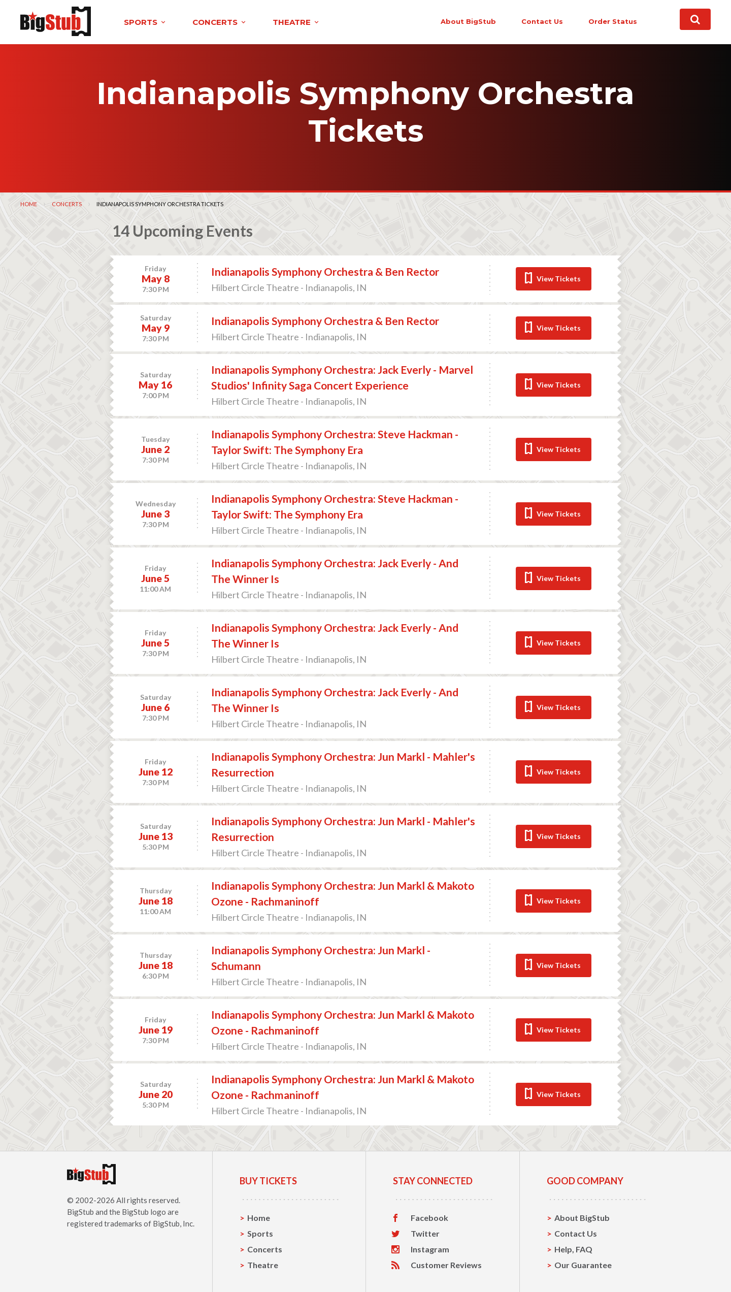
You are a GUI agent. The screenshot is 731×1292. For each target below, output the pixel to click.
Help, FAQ (573, 1249)
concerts (219, 22)
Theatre (262, 1265)
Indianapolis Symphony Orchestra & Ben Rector (325, 271)
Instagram (430, 1249)
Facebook (429, 1218)
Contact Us (575, 1233)
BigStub (80, 1211)
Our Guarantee (583, 1265)
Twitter (425, 1234)
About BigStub (468, 21)
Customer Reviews (446, 1265)
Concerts (67, 204)
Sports (260, 1233)
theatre (296, 22)
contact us (542, 21)
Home (28, 204)
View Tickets (559, 278)
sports (145, 22)
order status (612, 21)
